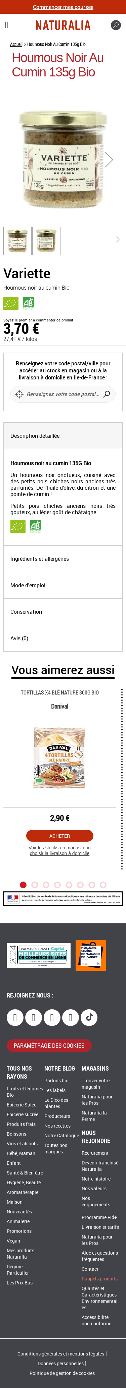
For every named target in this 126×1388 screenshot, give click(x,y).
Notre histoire (96, 1179)
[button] (109, 159)
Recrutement (95, 1153)
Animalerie (18, 1221)
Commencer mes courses (63, 6)
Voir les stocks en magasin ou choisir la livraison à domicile (60, 850)
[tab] (63, 435)
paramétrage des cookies (49, 1045)
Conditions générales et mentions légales (60, 1354)
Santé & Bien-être (25, 1173)
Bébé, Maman (21, 1153)
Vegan (13, 1241)
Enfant (14, 1163)
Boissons (16, 1134)
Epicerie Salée (21, 1105)
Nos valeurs (94, 1189)
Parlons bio (56, 1081)
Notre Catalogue (61, 1136)
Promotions (19, 1231)
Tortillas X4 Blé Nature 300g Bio (60, 692)
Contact (90, 1269)
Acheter (59, 836)
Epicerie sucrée (22, 1115)
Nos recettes (57, 1126)
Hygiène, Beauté (24, 1183)
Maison (15, 1202)
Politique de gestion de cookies (62, 1373)
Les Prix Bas (20, 1283)
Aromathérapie (22, 1192)
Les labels (55, 1090)
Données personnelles (61, 1364)
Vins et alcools (22, 1144)
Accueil (16, 44)
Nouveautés (19, 1212)
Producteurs (57, 1116)
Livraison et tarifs (100, 1227)
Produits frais (21, 1124)
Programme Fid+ (99, 1217)
